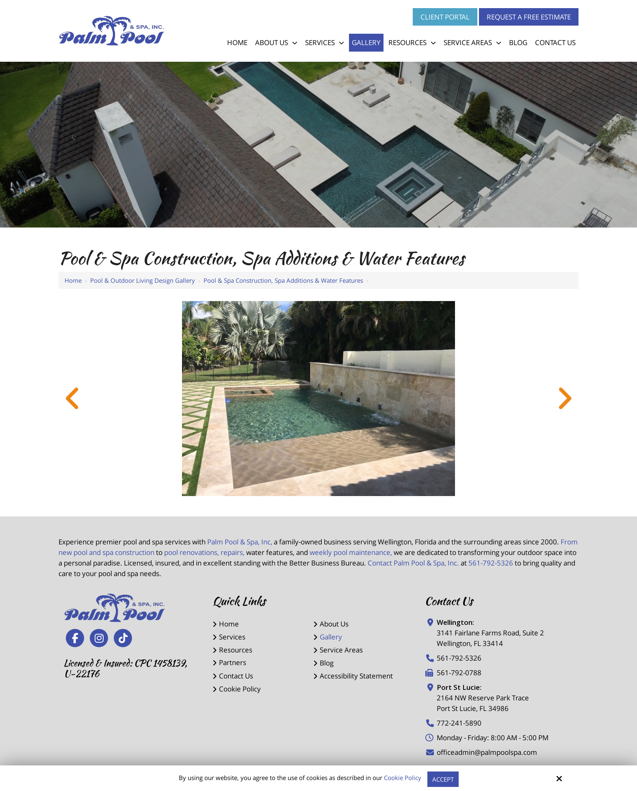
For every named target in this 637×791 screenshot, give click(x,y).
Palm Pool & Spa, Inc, (239, 541)
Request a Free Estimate (529, 17)
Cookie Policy (402, 777)
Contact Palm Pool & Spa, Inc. (413, 563)
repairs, (233, 552)
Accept (443, 779)
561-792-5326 (490, 563)
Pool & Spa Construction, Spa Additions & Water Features (283, 280)
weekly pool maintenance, (351, 552)
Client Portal (445, 17)
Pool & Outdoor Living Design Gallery (142, 280)
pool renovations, (191, 552)
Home (73, 280)
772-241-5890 (459, 723)
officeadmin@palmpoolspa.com (487, 752)
